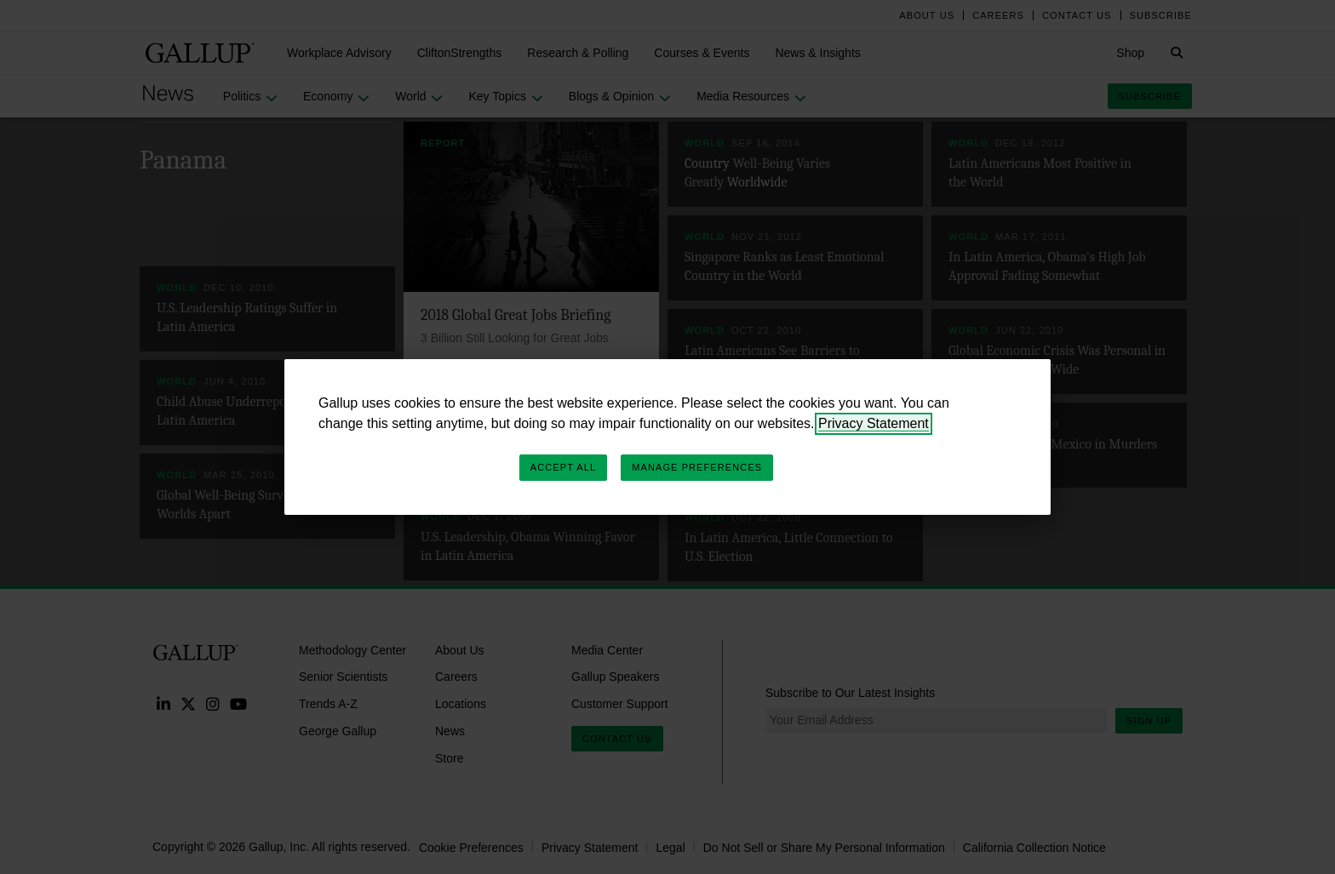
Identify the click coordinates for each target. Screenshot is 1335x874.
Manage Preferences (697, 467)
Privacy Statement (873, 423)
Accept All (563, 467)
